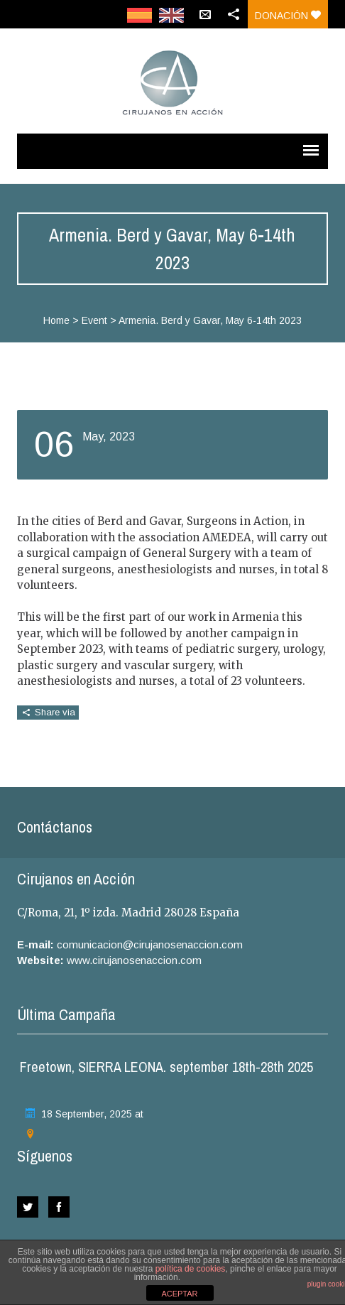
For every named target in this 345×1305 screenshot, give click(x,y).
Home (56, 320)
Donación (288, 15)
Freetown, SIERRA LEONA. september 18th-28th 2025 (166, 1066)
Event (94, 320)
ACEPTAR (179, 1293)
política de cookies (190, 1269)
